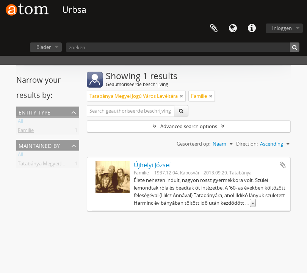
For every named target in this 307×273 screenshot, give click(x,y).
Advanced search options (188, 126)
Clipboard (213, 28)
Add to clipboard (283, 165)
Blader (43, 47)
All (20, 122)
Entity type (34, 112)
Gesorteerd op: (193, 143)
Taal (232, 28)
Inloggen (282, 28)
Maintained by (39, 145)
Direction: (247, 143)
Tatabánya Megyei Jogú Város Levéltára (62, 165)
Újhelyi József (152, 165)
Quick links (251, 28)
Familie (26, 131)
